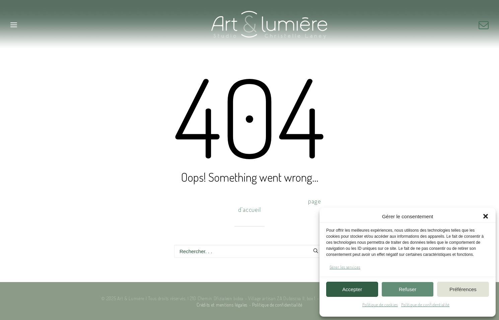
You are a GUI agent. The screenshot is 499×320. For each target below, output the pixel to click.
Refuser (408, 289)
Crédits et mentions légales (222, 305)
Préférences (463, 289)
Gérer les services (345, 267)
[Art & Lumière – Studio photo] (249, 24)
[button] (485, 216)
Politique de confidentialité (425, 304)
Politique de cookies (380, 304)
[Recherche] (249, 251)
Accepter (352, 289)
